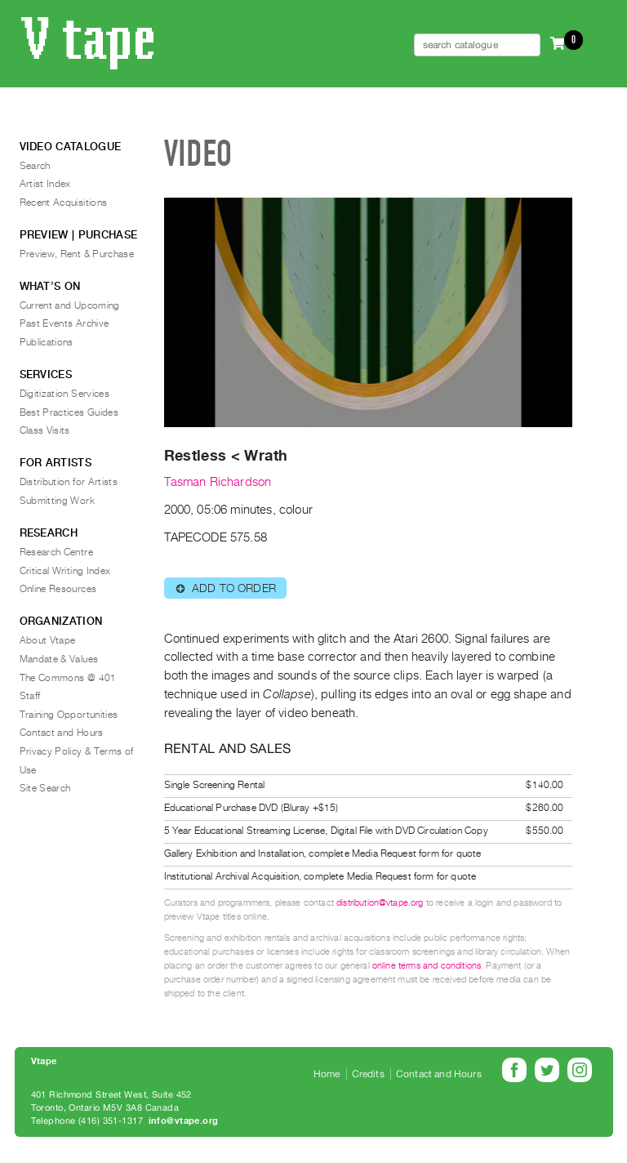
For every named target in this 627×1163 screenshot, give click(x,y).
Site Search (45, 788)
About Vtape (48, 640)
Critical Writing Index (65, 571)
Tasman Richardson (218, 481)
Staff (30, 696)
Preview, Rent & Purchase (77, 254)
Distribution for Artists (69, 482)
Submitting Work (57, 500)
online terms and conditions (426, 965)
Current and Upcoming (70, 305)
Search (35, 166)
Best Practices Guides (69, 412)
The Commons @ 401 (68, 678)
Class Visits (45, 430)
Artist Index (45, 183)
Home (327, 1074)
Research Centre (56, 552)
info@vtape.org (184, 1121)
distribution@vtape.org (380, 903)
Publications (46, 342)
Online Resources (58, 589)
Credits (368, 1074)
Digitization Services (65, 393)
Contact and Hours (62, 732)
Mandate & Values (59, 659)
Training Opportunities (69, 714)
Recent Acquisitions (64, 202)
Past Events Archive (64, 323)
